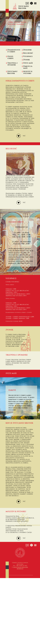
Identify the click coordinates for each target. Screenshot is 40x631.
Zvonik (26, 60)
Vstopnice (28, 56)
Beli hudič (28, 53)
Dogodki (27, 50)
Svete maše (28, 63)
